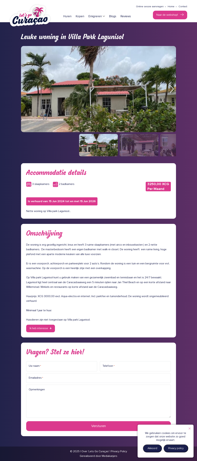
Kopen (80, 16)
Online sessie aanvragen (150, 6)
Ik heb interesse (39, 328)
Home (171, 6)
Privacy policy (176, 448)
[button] (172, 89)
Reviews (125, 16)
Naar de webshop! (167, 14)
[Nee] (189, 428)
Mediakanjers (109, 456)
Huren (67, 16)
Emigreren (95, 16)
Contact (183, 6)
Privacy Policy (119, 451)
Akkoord (152, 448)
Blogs (112, 16)
